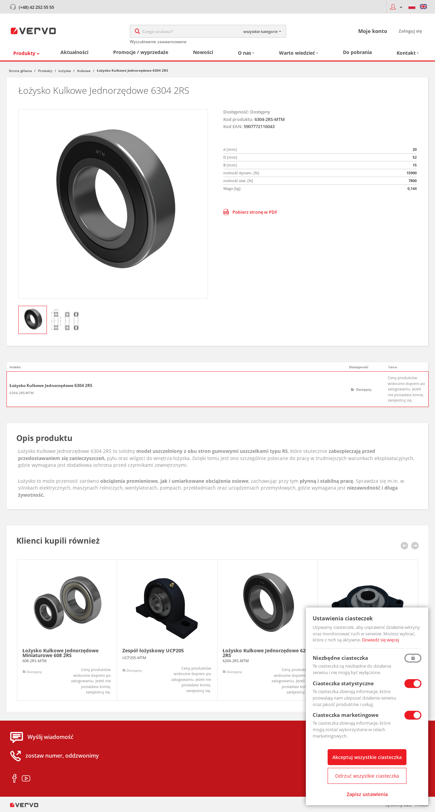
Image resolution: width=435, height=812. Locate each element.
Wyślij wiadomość (50, 737)
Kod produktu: (238, 119)
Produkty (24, 53)
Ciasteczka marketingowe (346, 714)
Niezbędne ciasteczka (340, 657)
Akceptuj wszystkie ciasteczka (367, 757)
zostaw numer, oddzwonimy (62, 755)
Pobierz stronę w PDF (250, 212)
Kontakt (406, 53)
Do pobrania (357, 52)
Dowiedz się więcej (380, 640)
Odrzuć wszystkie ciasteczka (367, 776)
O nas (244, 53)
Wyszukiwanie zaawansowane (158, 42)
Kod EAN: (233, 126)
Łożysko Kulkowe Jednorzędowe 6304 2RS (51, 385)
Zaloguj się (410, 31)
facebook (14, 778)
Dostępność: (236, 112)
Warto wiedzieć (297, 53)
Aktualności (74, 52)
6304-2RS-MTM (22, 392)
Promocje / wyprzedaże (140, 52)
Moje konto (372, 31)
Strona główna (20, 70)
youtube (26, 778)
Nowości (203, 52)
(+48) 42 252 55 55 (36, 7)
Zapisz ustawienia (367, 794)
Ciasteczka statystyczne (343, 683)
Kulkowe (84, 70)
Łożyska (64, 70)
